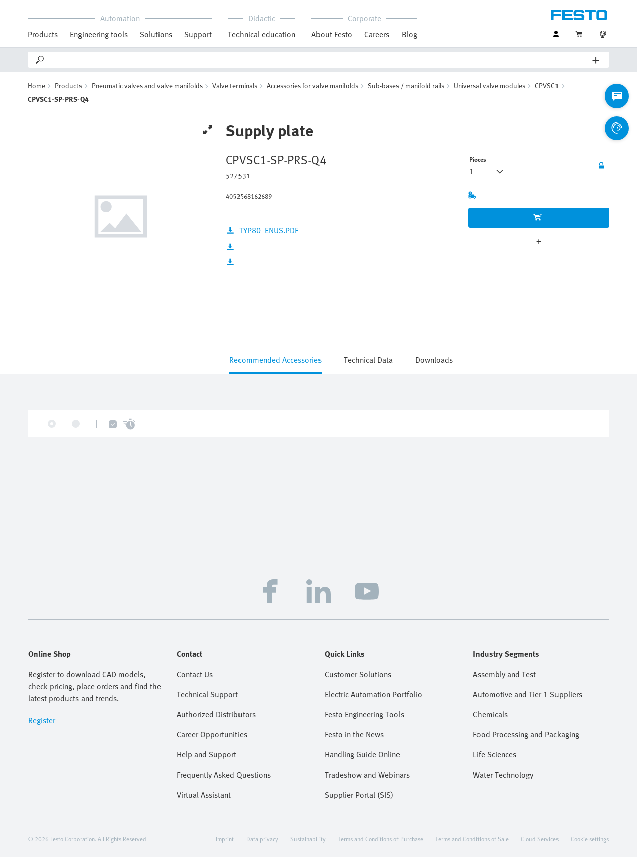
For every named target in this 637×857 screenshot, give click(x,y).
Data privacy (262, 838)
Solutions (156, 34)
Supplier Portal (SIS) (359, 795)
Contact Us (195, 674)
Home (36, 85)
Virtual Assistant (204, 795)
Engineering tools (99, 34)
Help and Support (206, 754)
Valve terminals (234, 85)
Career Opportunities (212, 734)
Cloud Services (540, 838)
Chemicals (490, 714)
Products (43, 34)
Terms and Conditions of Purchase (380, 838)
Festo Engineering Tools (364, 714)
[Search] (319, 60)
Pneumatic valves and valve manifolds (147, 85)
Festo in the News (354, 734)
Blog (409, 34)
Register (41, 720)
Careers (376, 34)
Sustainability (308, 838)
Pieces (477, 159)
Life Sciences (494, 754)
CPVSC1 (547, 85)
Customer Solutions (358, 674)
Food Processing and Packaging (526, 734)
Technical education (261, 34)
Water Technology (503, 775)
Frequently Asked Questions (224, 775)
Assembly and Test (504, 674)
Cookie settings (590, 838)
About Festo (331, 34)
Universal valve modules (489, 85)
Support (198, 34)
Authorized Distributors (216, 714)
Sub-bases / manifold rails (406, 85)
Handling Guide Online (362, 754)
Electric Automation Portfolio (373, 694)
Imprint (225, 838)
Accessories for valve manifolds (312, 85)
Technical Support (207, 694)
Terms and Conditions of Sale (472, 838)
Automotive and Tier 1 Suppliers (527, 694)
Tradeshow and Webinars (367, 775)
